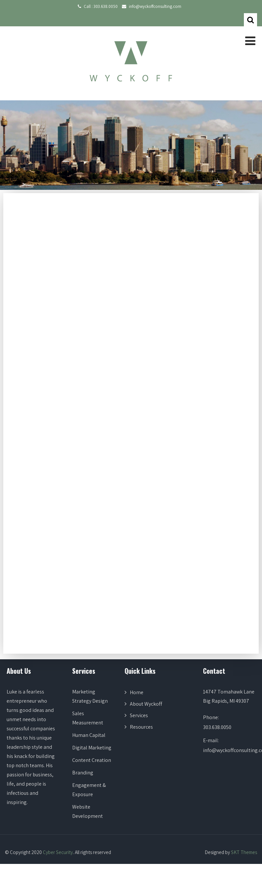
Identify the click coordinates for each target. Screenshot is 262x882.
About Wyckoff (146, 703)
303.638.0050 (106, 6)
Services (139, 715)
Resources (141, 726)
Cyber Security (58, 852)
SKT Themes (244, 852)
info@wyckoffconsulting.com (155, 6)
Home (136, 692)
